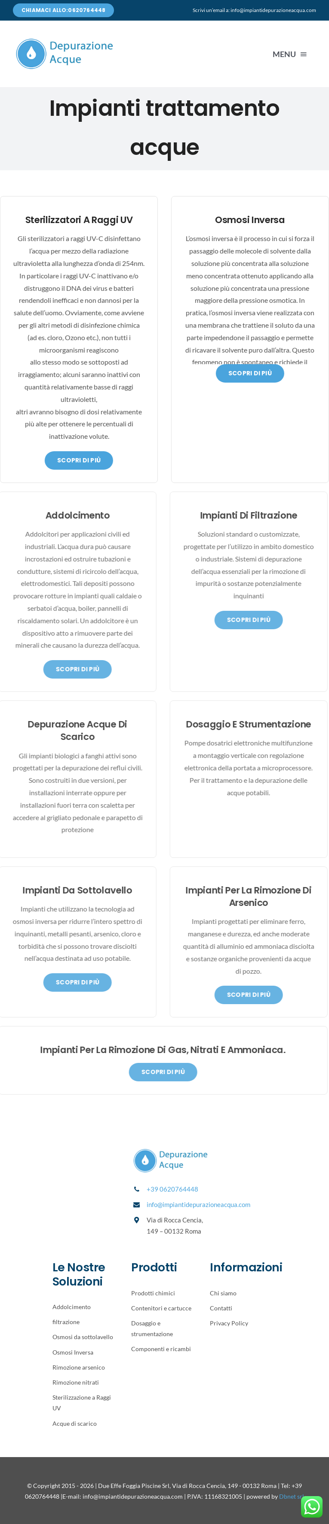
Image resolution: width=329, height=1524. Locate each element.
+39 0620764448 (172, 1189)
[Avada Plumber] (64, 41)
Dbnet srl (291, 1496)
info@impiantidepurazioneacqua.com (198, 1204)
